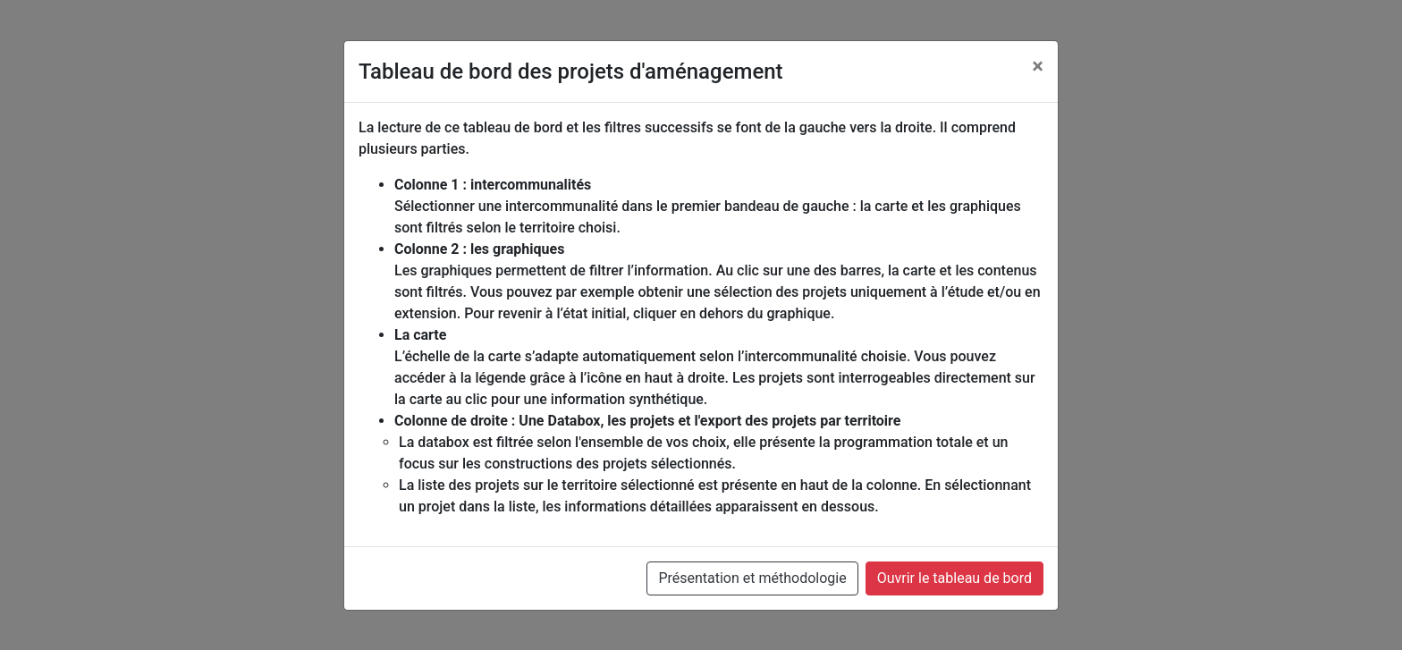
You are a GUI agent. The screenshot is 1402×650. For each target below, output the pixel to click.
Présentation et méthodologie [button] (752, 578)
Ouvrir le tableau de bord (954, 578)
